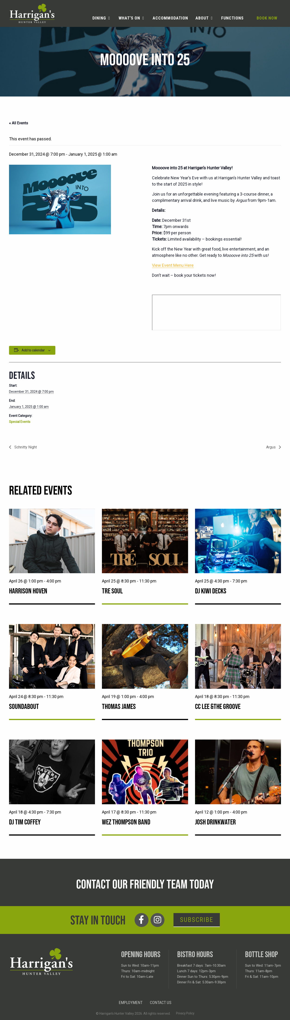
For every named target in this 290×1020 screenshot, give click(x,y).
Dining (99, 18)
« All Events (18, 123)
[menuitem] (102, 18)
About (202, 18)
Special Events (19, 422)
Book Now (267, 18)
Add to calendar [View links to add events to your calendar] (33, 350)
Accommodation (170, 18)
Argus (271, 447)
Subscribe (196, 919)
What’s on (129, 18)
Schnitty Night (25, 447)
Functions (232, 18)
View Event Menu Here (173, 265)
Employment (130, 1002)
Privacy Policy (185, 1013)
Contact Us (160, 1002)
